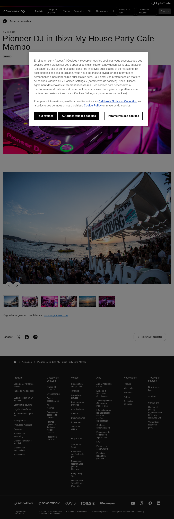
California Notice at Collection (118, 101)
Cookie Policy (93, 105)
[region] (88, 89)
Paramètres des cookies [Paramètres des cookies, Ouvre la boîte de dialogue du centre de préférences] (123, 115)
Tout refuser (45, 115)
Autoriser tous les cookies (79, 115)
